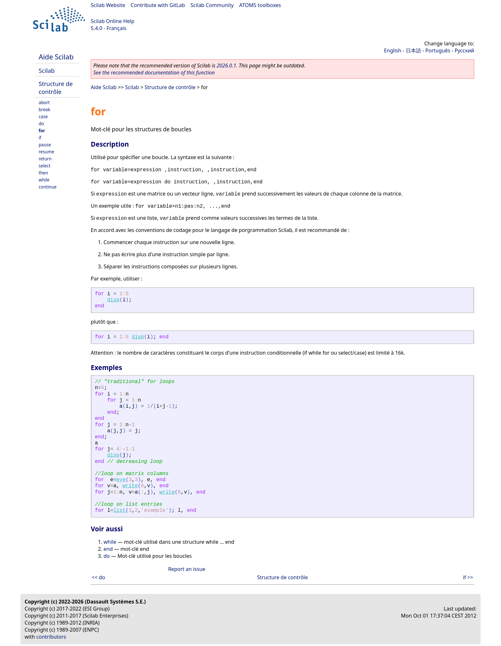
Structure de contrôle (56, 88)
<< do (98, 577)
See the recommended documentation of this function (154, 72)
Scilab (47, 70)
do (41, 123)
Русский (464, 50)
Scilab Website (108, 5)
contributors (51, 636)
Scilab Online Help (112, 21)
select (44, 166)
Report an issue (186, 569)
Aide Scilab (56, 56)
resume (46, 152)
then (43, 173)
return (45, 159)
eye (121, 480)
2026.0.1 (226, 65)
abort (44, 102)
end (108, 548)
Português (437, 50)
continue (48, 187)
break (44, 109)
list (119, 510)
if (40, 138)
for (42, 130)
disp (113, 300)
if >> (468, 577)
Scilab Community (212, 5)
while (44, 180)
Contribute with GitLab (158, 5)
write (130, 486)
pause (45, 145)
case (43, 116)
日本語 (413, 50)
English (392, 50)
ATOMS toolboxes (260, 5)
